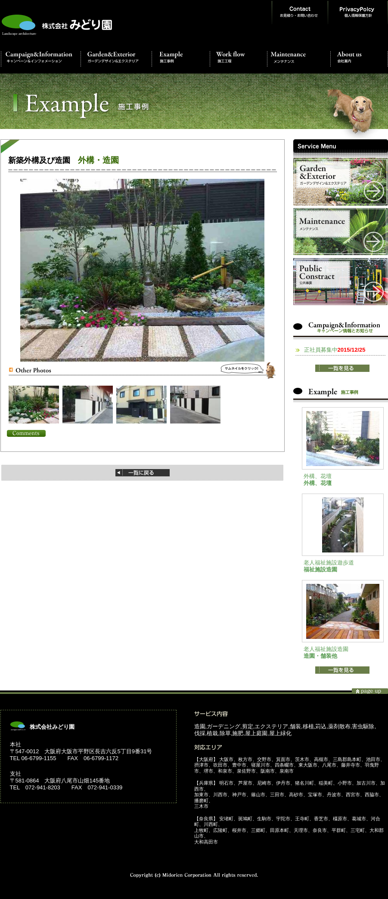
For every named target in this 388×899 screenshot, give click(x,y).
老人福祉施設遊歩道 (329, 562)
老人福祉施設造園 (326, 649)
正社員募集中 (335, 350)
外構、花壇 (318, 476)
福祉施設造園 (320, 569)
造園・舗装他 (320, 656)
